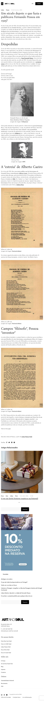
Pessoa (7, 10)
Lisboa (2, 10)
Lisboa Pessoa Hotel (27, 437)
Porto (16, 496)
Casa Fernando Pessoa (27, 58)
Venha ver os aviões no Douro (9, 585)
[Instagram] (1, 695)
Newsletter (5, 574)
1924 (14, 179)
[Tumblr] (14, 442)
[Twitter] (9, 442)
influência (17, 133)
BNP (24, 162)
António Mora (20, 185)
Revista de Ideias (16, 251)
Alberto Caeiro (23, 173)
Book (39, 3)
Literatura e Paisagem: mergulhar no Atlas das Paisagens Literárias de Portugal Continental (21, 589)
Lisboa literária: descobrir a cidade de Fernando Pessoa (15, 593)
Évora (2, 496)
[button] (19, 502)
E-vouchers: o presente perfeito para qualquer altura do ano (16, 596)
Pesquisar (25, 509)
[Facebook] (6, 442)
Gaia (7, 496)
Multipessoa (24, 122)
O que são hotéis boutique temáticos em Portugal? (19, 499)
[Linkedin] (11, 442)
